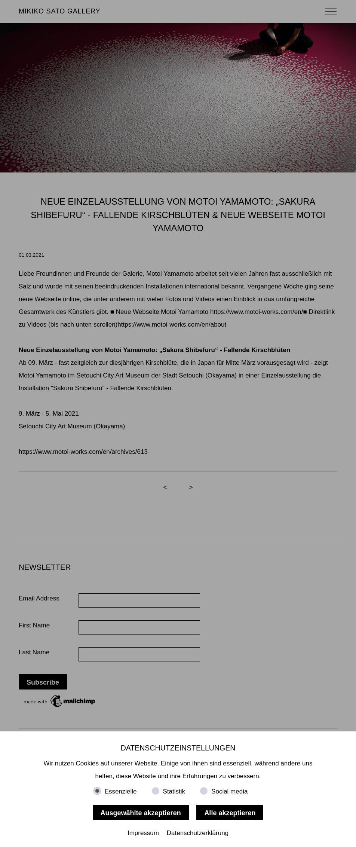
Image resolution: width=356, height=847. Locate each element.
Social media (229, 791)
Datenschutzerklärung (197, 833)
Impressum (143, 833)
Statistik (174, 791)
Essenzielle (121, 791)
